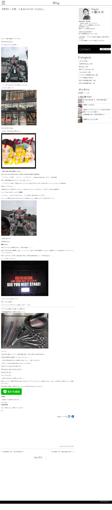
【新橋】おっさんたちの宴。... (91, 119)
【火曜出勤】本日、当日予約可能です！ (13, 451)
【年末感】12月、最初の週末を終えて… (62, 451)
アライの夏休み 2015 (85, 77)
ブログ (81, 61)
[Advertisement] (28, 24)
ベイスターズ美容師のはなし (87, 75)
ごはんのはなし (83, 72)
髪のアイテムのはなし (85, 69)
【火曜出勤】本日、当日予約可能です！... (94, 114)
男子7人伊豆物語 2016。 (86, 80)
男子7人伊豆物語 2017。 (86, 83)
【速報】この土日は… (89, 104)
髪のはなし (82, 66)
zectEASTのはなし (84, 64)
